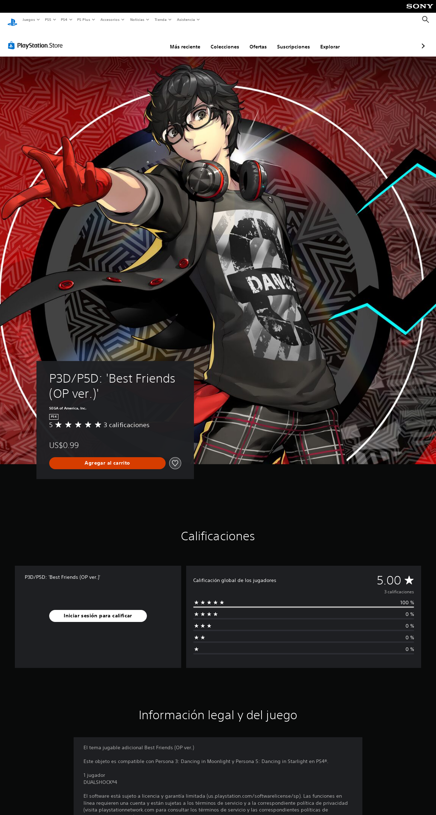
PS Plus (84, 19)
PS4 (64, 19)
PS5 (48, 19)
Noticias (137, 19)
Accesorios (110, 19)
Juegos (28, 19)
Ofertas (220, 40)
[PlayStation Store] (37, 38)
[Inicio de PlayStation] (12, 20)
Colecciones (187, 40)
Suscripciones (256, 40)
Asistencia (186, 19)
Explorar (292, 40)
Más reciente (147, 40)
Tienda (161, 19)
